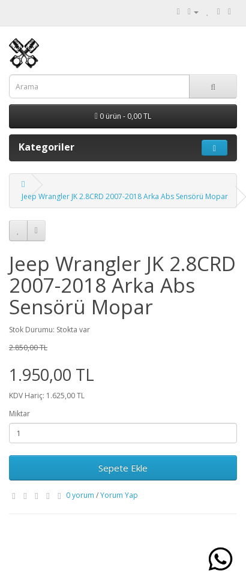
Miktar (19, 413)
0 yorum (80, 495)
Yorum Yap (119, 495)
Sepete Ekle (123, 468)
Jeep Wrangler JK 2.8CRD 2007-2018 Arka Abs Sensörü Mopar (125, 196)
